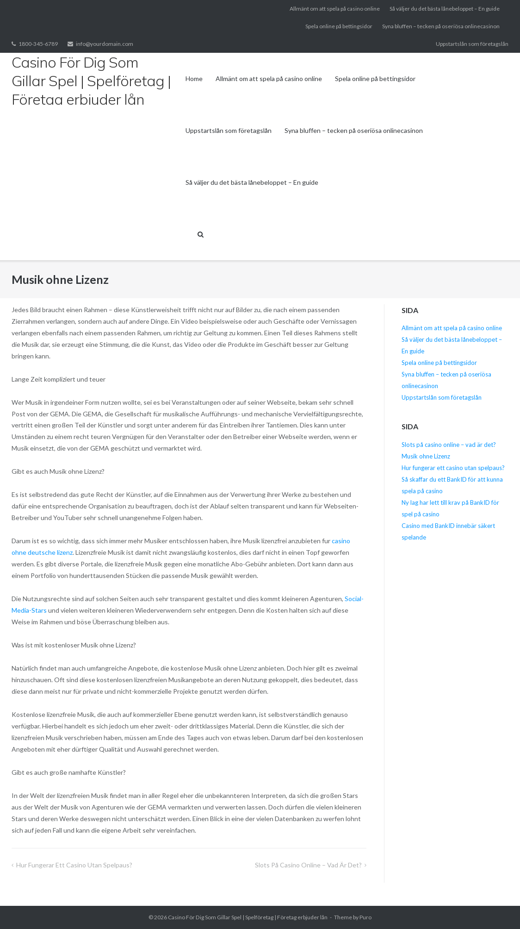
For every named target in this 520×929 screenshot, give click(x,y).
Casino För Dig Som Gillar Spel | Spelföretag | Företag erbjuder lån (248, 917)
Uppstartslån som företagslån (472, 43)
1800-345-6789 (38, 43)
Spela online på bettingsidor (338, 26)
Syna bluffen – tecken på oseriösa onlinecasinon (441, 26)
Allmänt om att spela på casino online (335, 8)
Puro (365, 917)
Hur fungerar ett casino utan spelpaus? (74, 865)
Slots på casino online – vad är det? (308, 865)
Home (194, 78)
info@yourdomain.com (104, 43)
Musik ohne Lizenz (426, 456)
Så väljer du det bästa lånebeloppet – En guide (445, 8)
